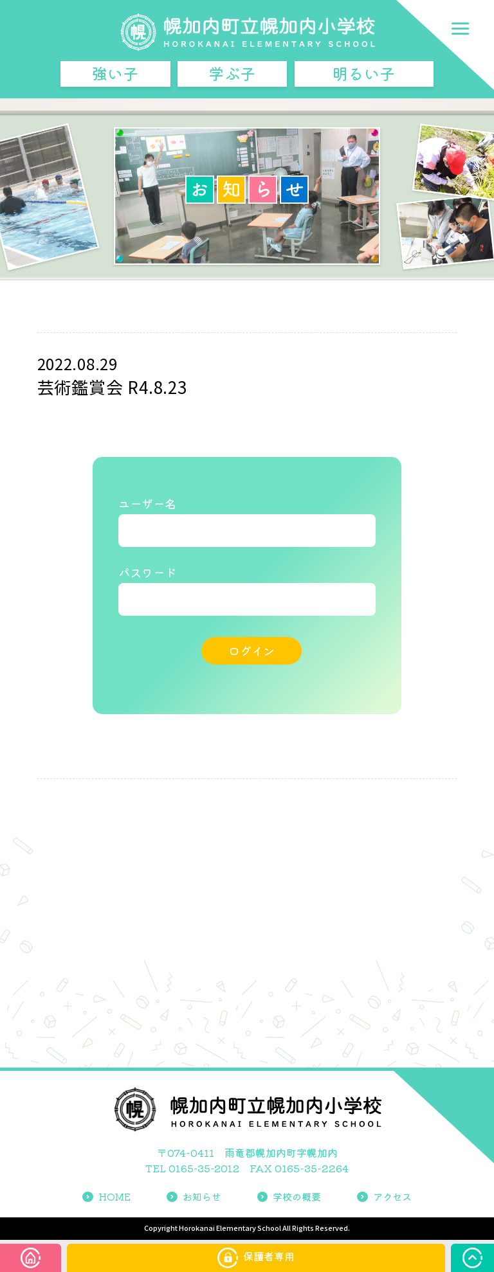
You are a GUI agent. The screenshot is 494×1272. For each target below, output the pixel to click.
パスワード (147, 578)
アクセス (388, 1198)
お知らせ (191, 1198)
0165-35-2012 (204, 1170)
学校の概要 (290, 1198)
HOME (102, 1198)
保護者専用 (256, 1258)
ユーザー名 (147, 504)
